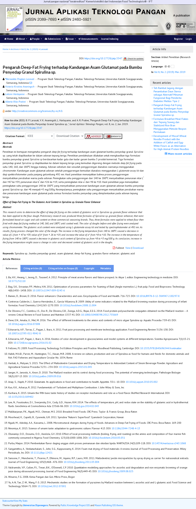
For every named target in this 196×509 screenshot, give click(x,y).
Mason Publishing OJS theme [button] (109, 505)
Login (189, 38)
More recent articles (179, 153)
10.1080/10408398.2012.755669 (99, 314)
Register (178, 38)
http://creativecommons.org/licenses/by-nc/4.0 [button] (37, 111)
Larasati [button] (44, 49)
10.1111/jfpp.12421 (41, 452)
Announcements (88, 38)
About (21, 38)
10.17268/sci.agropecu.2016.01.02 (32, 342)
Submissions (53, 38)
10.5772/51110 (17, 281)
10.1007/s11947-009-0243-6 (49, 290)
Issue (70, 38)
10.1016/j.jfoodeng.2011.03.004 (81, 462)
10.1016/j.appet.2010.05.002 (142, 381)
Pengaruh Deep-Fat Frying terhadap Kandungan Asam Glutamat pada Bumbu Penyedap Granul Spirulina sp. (171, 110)
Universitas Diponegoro (35, 505)
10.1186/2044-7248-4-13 (126, 428)
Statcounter (8, 500)
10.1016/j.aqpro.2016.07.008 (24, 324)
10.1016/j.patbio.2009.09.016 (45, 376)
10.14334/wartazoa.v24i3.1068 (169, 443)
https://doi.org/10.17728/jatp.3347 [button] (23, 127)
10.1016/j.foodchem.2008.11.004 (78, 305)
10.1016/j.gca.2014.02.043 (84, 406)
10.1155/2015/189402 (21, 396)
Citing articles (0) (33, 268)
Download (138, 247)
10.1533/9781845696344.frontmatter (161, 348)
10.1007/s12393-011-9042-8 (24, 333)
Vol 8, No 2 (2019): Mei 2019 (169, 72)
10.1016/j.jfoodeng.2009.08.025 (115, 471)
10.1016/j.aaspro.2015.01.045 (75, 367)
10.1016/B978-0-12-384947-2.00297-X (158, 296)
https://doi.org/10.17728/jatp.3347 (103, 58)
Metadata (105, 268)
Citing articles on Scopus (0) (63, 268)
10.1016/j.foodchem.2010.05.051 (106, 437)
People (35, 38)
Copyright (89, 268)
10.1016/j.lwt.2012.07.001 (52, 486)
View (128, 247)
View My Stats (20, 500)
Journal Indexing (109, 38)
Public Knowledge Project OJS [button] (75, 505)
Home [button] (6, 49)
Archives (15, 49)
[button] (4, 111)
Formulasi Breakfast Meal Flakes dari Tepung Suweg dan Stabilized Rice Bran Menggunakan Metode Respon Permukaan (170, 125)
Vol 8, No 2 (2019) (29, 49)
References (11, 268)
